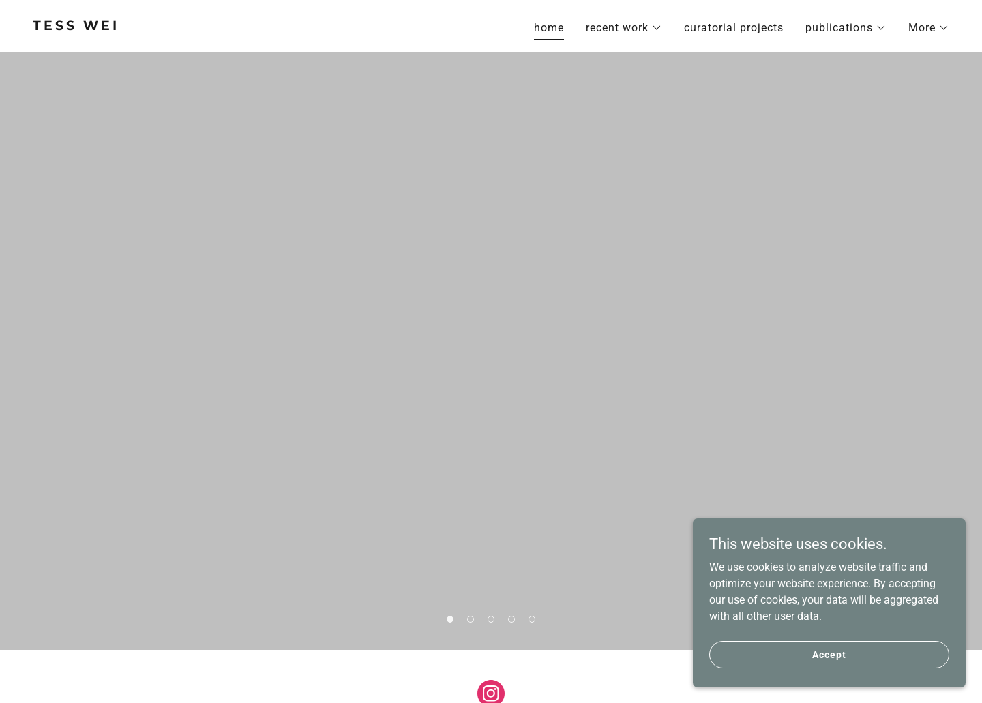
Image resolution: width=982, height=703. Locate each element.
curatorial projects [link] (734, 27)
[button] (624, 28)
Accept (829, 654)
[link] (256, 26)
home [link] (549, 27)
